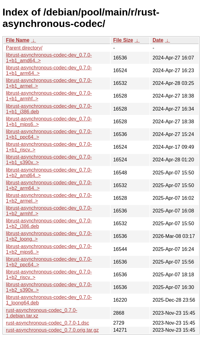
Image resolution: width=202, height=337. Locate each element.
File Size (123, 40)
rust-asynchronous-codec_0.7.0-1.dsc (47, 323)
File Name (18, 40)
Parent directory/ (24, 47)
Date (158, 40)
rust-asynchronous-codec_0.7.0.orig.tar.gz (52, 330)
